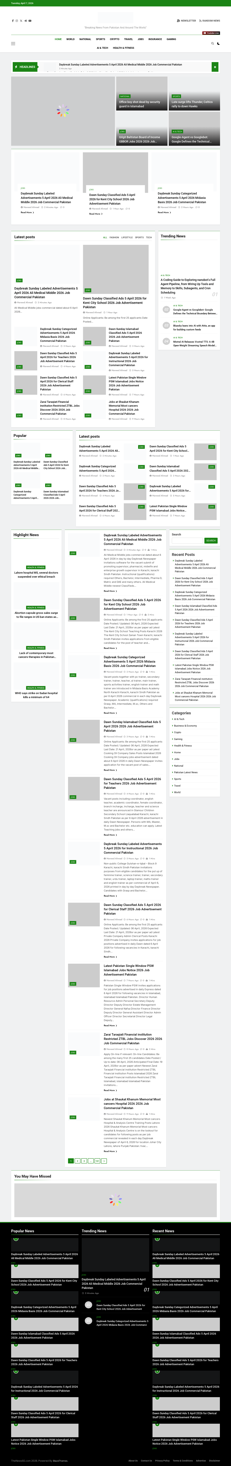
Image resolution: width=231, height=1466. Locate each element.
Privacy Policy (162, 1460)
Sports (100, 39)
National (85, 39)
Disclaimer (214, 1460)
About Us (133, 1460)
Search (176, 534)
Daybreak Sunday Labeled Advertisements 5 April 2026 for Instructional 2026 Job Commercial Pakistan (133, 848)
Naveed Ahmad (31, 207)
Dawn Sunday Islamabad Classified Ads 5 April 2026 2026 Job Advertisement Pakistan (170, 471)
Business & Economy (185, 725)
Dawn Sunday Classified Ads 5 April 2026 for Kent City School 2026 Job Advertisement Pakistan (112, 199)
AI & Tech (102, 47)
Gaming (171, 39)
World (70, 39)
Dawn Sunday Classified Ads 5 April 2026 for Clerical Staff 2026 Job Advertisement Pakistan (99, 510)
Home (58, 39)
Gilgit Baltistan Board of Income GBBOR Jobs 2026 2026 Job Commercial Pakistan (139, 141)
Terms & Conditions (183, 1460)
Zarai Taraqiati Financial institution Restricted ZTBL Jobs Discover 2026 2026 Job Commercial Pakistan (133, 1039)
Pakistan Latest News (186, 772)
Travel (128, 39)
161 (97, 1161)
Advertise (201, 1460)
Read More (27, 212)
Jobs (141, 39)
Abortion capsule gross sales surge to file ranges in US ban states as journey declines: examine (36, 616)
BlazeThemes (60, 1460)
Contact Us (146, 1460)
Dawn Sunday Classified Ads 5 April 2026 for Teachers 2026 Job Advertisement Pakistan (58, 357)
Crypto (114, 39)
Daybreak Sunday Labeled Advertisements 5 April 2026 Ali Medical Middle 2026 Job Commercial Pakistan (120, 64)
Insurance (155, 39)
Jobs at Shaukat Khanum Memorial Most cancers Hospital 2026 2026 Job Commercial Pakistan (132, 1103)
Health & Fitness (123, 47)
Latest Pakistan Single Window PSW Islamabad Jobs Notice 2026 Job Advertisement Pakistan (170, 510)
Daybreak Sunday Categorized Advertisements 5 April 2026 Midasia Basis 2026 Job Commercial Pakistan (182, 198)
